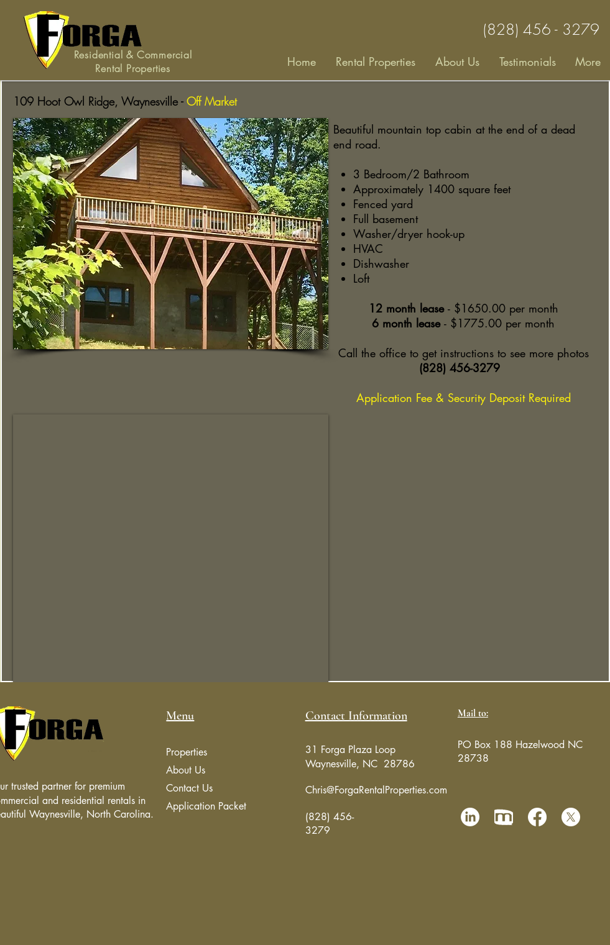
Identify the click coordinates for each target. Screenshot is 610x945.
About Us (185, 770)
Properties (186, 752)
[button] (170, 233)
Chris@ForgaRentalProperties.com (376, 790)
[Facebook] (537, 817)
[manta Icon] (503, 817)
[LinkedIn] (470, 817)
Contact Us (189, 788)
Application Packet (206, 806)
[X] (570, 817)
